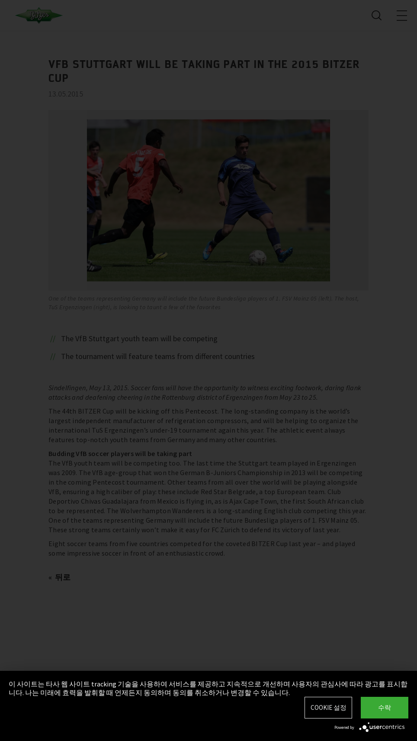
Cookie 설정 (328, 707)
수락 (384, 707)
